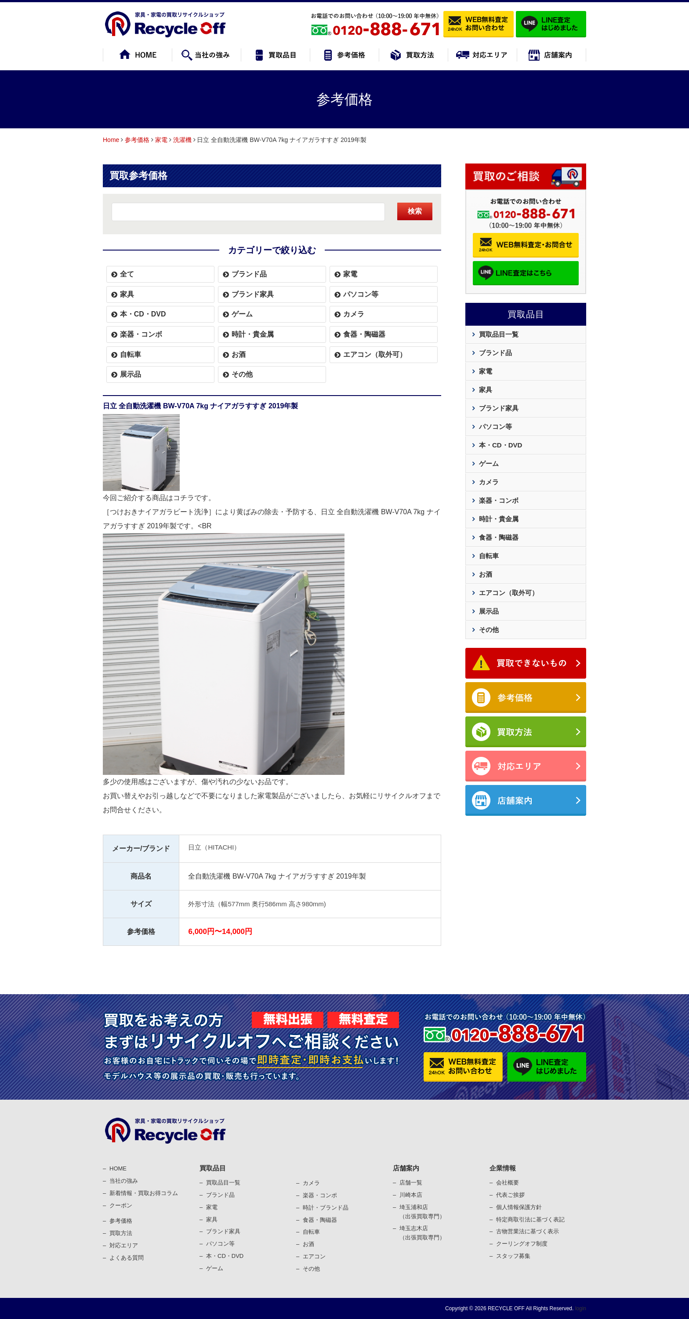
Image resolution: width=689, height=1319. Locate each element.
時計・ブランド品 (325, 1207)
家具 (127, 294)
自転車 (130, 354)
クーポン (120, 1205)
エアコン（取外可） (374, 354)
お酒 (239, 354)
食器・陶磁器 (364, 334)
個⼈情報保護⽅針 (519, 1207)
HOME (118, 1168)
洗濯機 (182, 139)
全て (127, 274)
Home (111, 139)
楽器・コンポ (320, 1195)
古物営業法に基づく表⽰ (527, 1231)
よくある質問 (126, 1257)
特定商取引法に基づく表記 (530, 1219)
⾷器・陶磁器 (320, 1220)
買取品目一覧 (499, 334)
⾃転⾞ (311, 1231)
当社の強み (123, 1180)
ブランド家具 (253, 294)
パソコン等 (360, 294)
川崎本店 (410, 1195)
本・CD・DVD (143, 314)
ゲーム (242, 314)
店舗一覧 (410, 1182)
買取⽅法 (120, 1233)
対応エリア (123, 1245)
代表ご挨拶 (510, 1195)
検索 (415, 211)
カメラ (353, 314)
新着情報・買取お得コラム (143, 1193)
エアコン (314, 1256)
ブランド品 (249, 274)
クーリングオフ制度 (522, 1243)
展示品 (130, 374)
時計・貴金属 (253, 334)
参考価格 (137, 139)
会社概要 (507, 1182)
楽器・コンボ (141, 334)
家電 (161, 139)
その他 (242, 374)
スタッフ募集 (513, 1256)
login (579, 1308)
